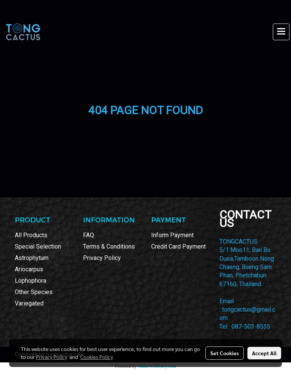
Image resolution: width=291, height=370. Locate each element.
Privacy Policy (102, 257)
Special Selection (38, 246)
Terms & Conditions (109, 246)
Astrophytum (31, 257)
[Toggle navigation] (281, 32)
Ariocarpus (29, 269)
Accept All (264, 353)
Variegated (29, 303)
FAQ (88, 235)
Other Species (34, 292)
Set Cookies (224, 353)
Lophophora (30, 280)
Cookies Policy (96, 356)
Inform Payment (172, 235)
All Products (31, 235)
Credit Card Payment (178, 246)
